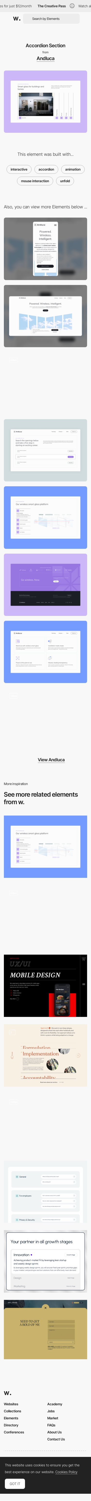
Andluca (46, 58)
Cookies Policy (66, 1472)
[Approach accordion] (45, 1055)
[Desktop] (45, 316)
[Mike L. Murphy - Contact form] (45, 1329)
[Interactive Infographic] (45, 916)
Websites (11, 1404)
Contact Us (56, 1439)
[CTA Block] (45, 585)
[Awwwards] (16, 19)
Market (52, 1418)
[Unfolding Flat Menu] (45, 1124)
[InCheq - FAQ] (45, 1192)
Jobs (51, 1411)
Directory (11, 1425)
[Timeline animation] (45, 719)
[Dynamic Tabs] (45, 517)
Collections (12, 1411)
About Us (54, 1432)
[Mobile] (45, 249)
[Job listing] (45, 450)
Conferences (14, 1432)
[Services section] (45, 1261)
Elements (11, 1418)
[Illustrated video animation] (45, 383)
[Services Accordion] (45, 986)
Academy (54, 1404)
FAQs (51, 1425)
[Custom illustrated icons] (45, 652)
